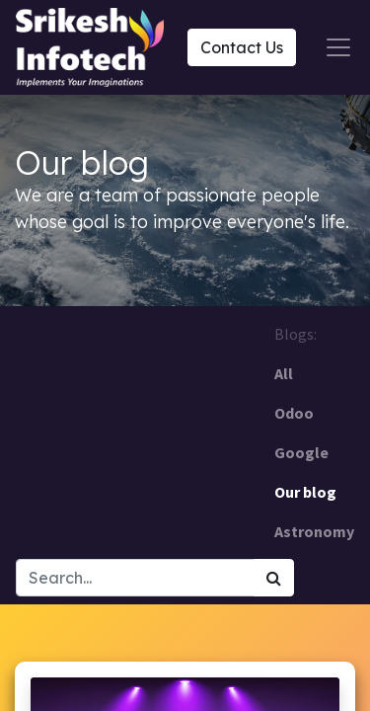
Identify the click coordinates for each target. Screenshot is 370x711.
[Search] (274, 577)
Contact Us (241, 47)
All (283, 373)
